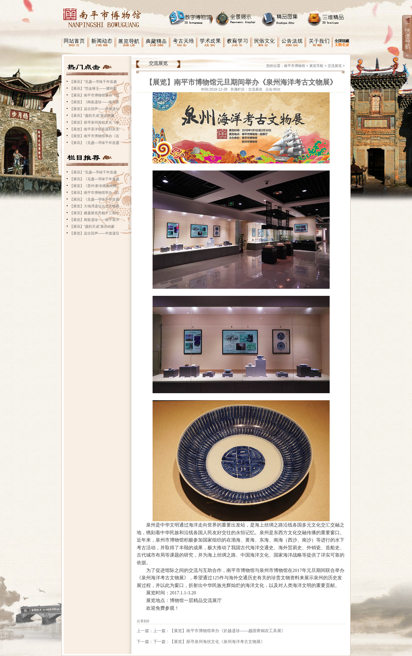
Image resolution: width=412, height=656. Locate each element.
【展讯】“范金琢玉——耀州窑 (93, 88)
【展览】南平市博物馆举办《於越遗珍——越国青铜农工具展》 (227, 630)
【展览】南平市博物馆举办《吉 (94, 136)
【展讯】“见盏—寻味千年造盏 (93, 82)
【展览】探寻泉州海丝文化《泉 (94, 122)
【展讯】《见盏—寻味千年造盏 (94, 143)
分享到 (142, 621)
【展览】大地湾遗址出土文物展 (94, 206)
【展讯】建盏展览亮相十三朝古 (94, 213)
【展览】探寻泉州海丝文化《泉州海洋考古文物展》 (217, 641)
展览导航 (316, 66)
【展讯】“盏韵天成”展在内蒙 (92, 116)
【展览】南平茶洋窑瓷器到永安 (94, 129)
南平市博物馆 (294, 66)
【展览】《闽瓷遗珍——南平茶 (94, 102)
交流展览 (335, 66)
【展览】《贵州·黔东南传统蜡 (93, 186)
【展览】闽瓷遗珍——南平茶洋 (94, 220)
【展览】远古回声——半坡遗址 (94, 109)
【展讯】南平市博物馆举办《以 (94, 95)
